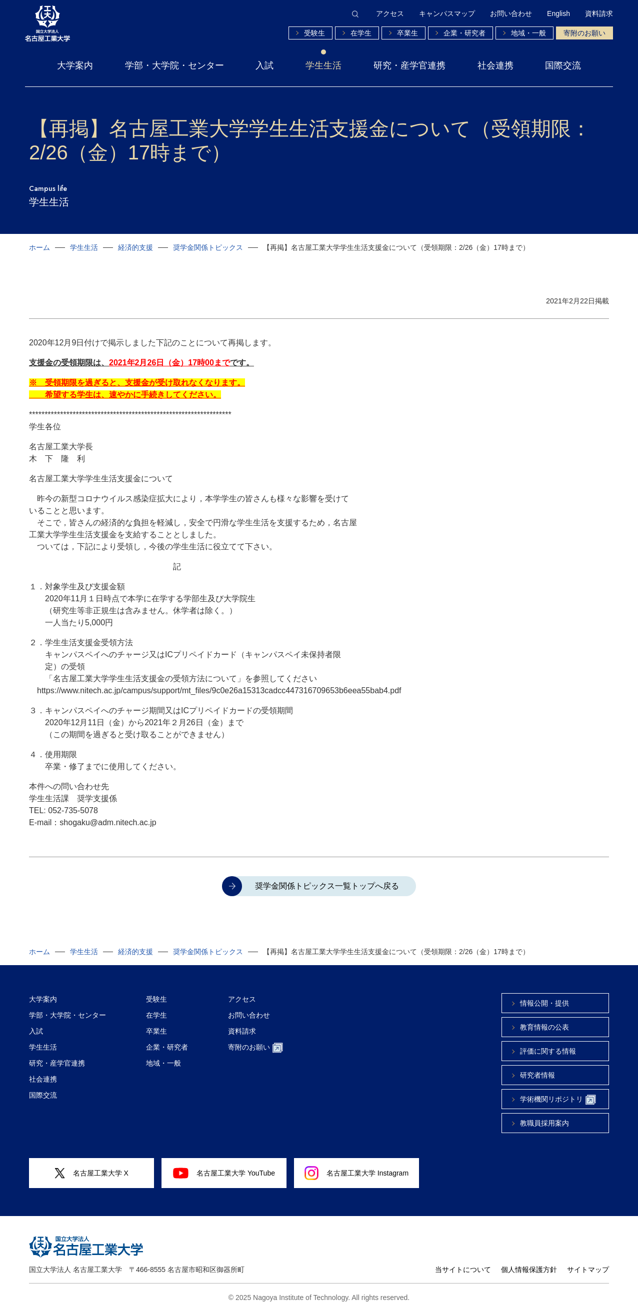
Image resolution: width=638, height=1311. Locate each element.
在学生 (361, 33)
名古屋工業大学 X (91, 1173)
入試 (265, 65)
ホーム (39, 247)
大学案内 (75, 65)
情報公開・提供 (544, 1003)
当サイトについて (463, 1270)
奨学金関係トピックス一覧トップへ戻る (327, 886)
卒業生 (407, 33)
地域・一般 (528, 33)
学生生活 (324, 65)
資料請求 (599, 13)
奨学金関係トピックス (208, 247)
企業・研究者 (465, 33)
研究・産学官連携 (410, 65)
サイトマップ (588, 1270)
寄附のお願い (585, 33)
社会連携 (496, 65)
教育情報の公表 (544, 1027)
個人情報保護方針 (529, 1270)
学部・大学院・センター (174, 65)
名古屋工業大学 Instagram (356, 1173)
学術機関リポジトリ (558, 1100)
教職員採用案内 (544, 1123)
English (558, 13)
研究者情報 (537, 1075)
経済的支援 (135, 247)
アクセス (390, 13)
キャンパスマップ (447, 13)
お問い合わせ (511, 13)
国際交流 (563, 65)
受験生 (314, 33)
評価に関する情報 (548, 1051)
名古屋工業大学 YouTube (224, 1173)
